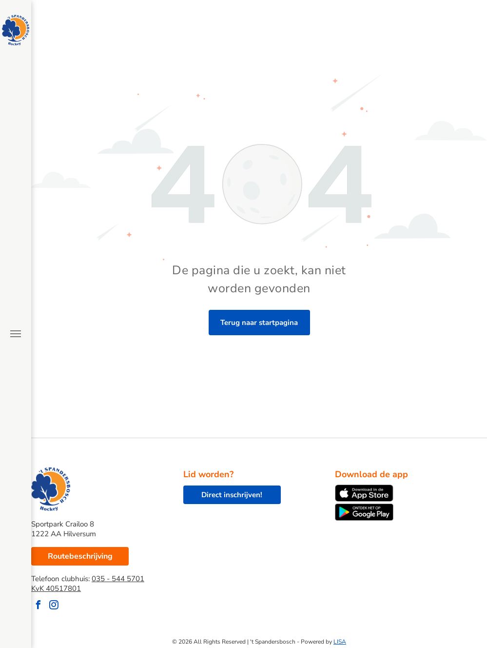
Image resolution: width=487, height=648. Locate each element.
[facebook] (38, 606)
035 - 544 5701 (118, 579)
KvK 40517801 (56, 588)
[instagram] (53, 606)
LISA (339, 642)
